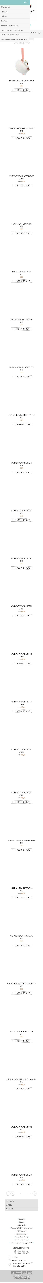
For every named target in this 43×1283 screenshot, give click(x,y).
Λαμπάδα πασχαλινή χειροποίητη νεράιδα (21, 984)
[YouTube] (24, 1252)
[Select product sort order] (24, 38)
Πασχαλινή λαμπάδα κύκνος (21, 224)
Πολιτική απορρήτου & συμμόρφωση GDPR (21, 1243)
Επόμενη (35, 1194)
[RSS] (28, 1252)
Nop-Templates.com (25, 1278)
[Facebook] (15, 1252)
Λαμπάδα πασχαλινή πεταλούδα (21, 888)
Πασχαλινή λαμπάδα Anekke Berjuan (21, 128)
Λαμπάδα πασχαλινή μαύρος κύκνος (21, 415)
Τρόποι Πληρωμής (21, 1231)
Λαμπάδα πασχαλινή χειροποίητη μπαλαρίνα (21, 1031)
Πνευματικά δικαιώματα (22, 1240)
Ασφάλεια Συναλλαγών (21, 1234)
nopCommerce (24, 1277)
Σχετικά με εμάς (21, 1225)
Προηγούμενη (13, 1194)
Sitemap (21, 1222)
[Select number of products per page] (21, 42)
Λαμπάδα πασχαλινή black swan (21, 936)
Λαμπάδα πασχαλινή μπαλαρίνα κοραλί (21, 840)
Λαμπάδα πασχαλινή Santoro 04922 (21, 176)
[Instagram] (19, 1252)
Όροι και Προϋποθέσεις (21, 1237)
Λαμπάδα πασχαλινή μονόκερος (21, 319)
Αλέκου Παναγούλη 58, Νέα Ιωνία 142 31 (23, 1264)
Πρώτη (8, 1194)
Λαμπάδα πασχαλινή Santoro (21, 463)
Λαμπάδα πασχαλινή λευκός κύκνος (21, 80)
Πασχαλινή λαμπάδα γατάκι (21, 272)
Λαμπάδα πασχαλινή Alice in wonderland (21, 1079)
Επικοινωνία (21, 1219)
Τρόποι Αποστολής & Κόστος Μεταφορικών (21, 1228)
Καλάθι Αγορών (24, 25)
